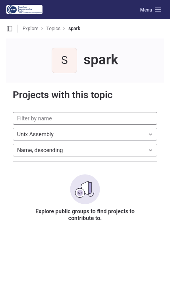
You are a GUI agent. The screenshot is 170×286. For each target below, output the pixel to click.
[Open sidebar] (9, 28)
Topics (53, 28)
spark (74, 28)
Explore (31, 28)
